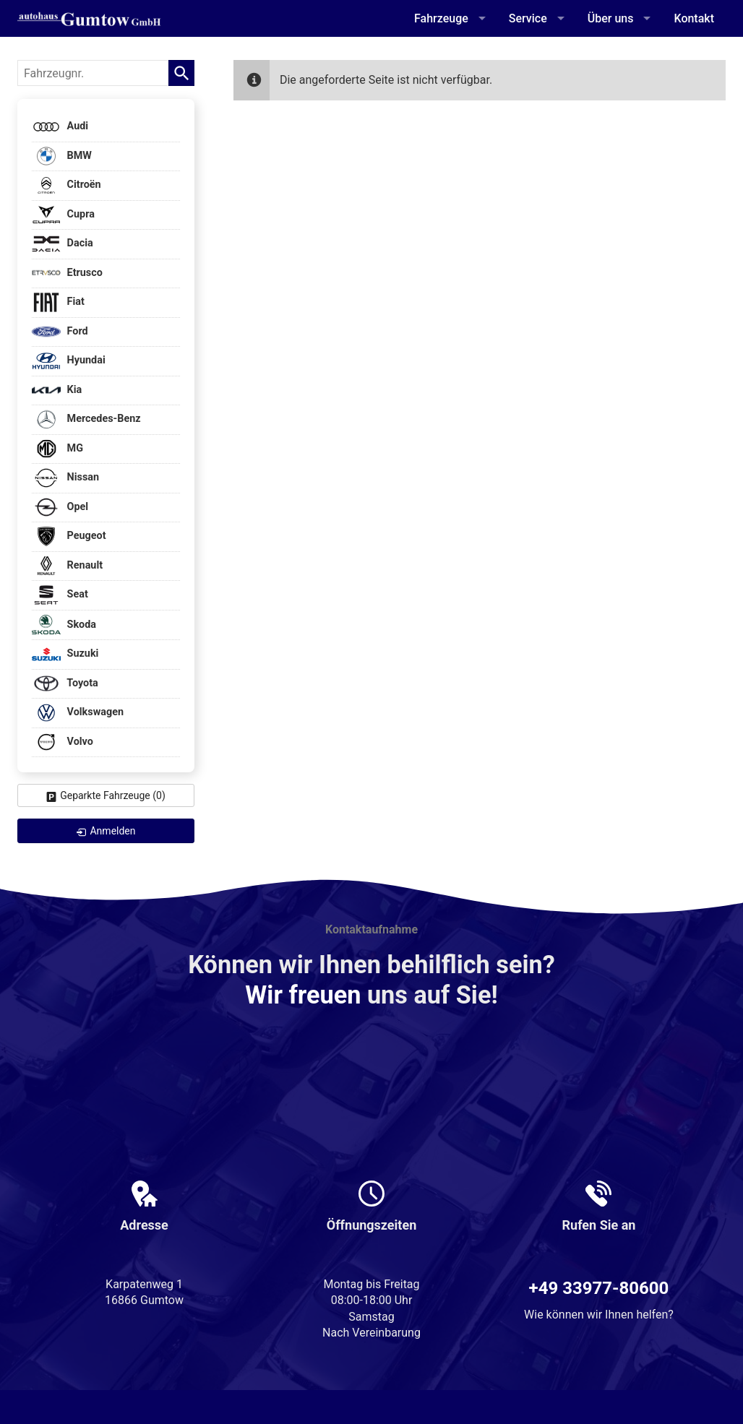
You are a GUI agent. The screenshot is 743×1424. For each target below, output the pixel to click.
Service (528, 18)
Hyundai (69, 361)
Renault (67, 566)
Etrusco (67, 273)
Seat (60, 595)
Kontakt (694, 18)
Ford (60, 332)
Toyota (65, 684)
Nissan (65, 478)
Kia (57, 390)
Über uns (611, 18)
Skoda (64, 625)
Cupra (63, 215)
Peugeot (69, 536)
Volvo (62, 742)
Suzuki (65, 654)
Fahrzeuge (441, 18)
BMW (62, 156)
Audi (60, 127)
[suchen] (181, 73)
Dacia (62, 244)
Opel (60, 507)
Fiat (58, 302)
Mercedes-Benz (86, 419)
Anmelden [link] (112, 831)
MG (57, 449)
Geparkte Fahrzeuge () (113, 795)
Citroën (66, 185)
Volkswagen (78, 712)
